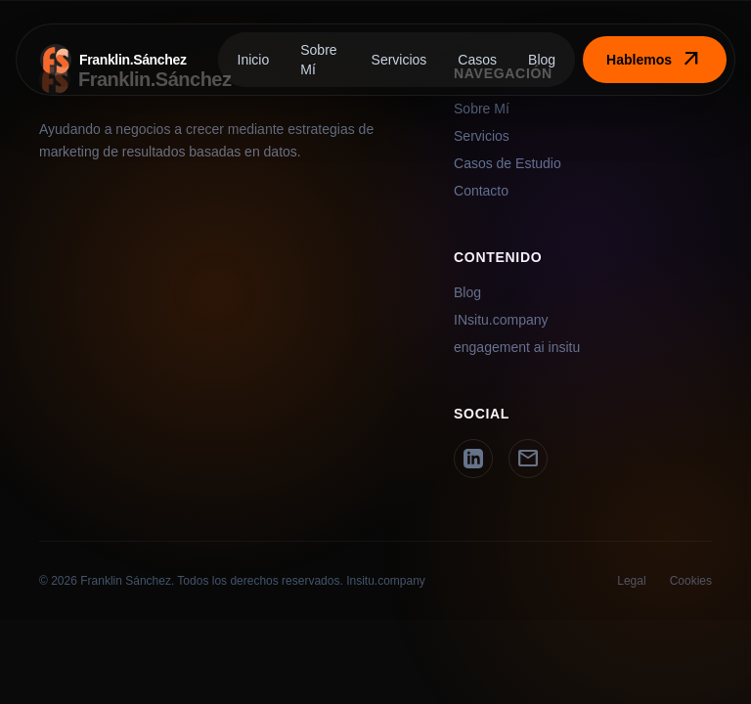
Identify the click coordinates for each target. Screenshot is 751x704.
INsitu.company (501, 320)
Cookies (691, 581)
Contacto (481, 190)
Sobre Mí (318, 59)
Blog (541, 59)
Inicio (254, 59)
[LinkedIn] (473, 458)
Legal (631, 581)
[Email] (528, 458)
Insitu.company (385, 581)
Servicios (399, 59)
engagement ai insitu (517, 347)
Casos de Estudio (507, 163)
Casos (477, 59)
